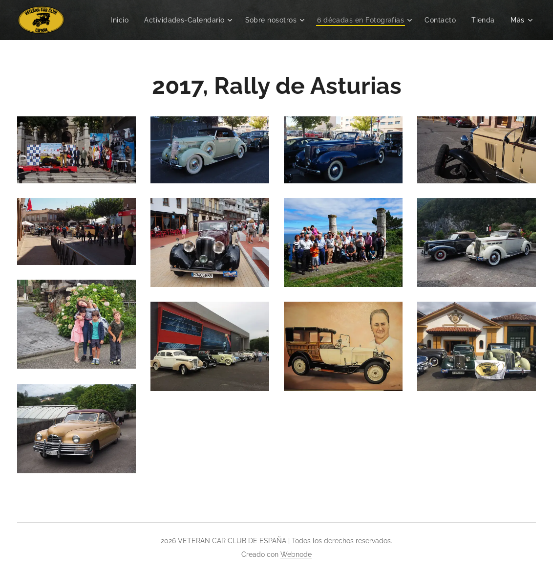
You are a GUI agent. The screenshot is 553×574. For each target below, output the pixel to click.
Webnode (296, 554)
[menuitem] (113, 20)
